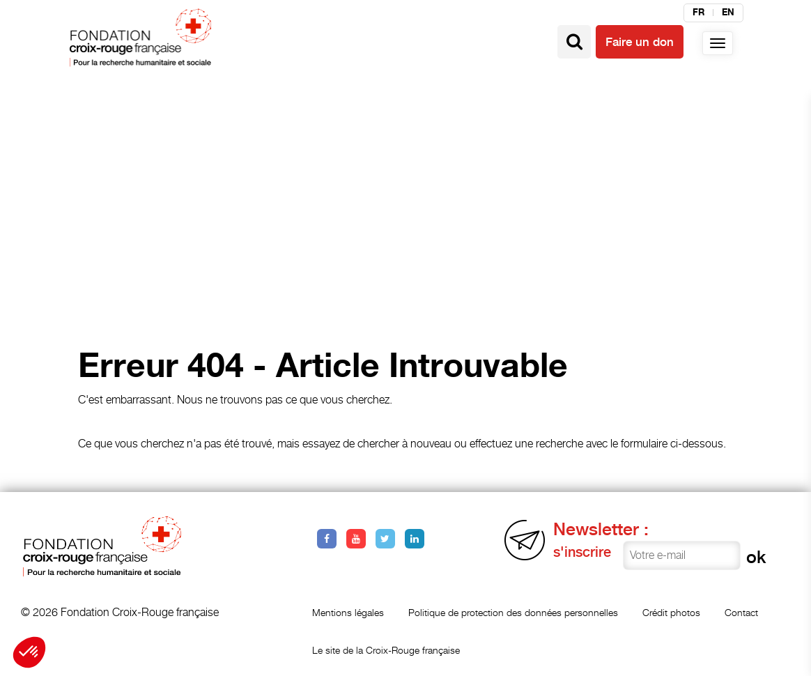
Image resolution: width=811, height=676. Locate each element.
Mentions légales (348, 612)
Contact (741, 612)
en (728, 12)
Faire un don (639, 42)
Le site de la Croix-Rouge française (386, 650)
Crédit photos (671, 612)
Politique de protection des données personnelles (513, 612)
